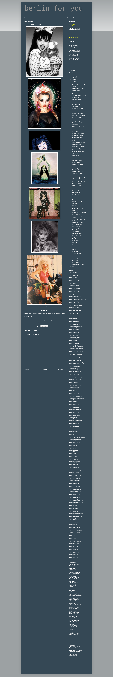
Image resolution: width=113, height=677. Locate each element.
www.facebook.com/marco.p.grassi (77, 363)
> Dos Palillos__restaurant (77, 187)
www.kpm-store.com (74, 410)
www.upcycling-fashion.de (75, 541)
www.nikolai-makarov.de (75, 451)
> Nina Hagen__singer (76, 244)
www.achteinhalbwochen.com (76, 278)
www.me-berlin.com (74, 434)
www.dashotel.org (74, 340)
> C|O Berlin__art (75, 188)
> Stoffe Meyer (75, 260)
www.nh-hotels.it (73, 448)
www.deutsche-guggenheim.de (76, 346)
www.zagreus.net (73, 555)
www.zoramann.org (74, 557)
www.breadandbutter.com (75, 304)
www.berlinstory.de (73, 584)
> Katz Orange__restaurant (77, 255)
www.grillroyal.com (74, 382)
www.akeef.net (73, 283)
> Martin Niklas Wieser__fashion (78, 169)
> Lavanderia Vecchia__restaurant (79, 212)
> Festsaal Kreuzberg (76, 93)
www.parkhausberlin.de (75, 462)
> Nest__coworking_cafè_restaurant (79, 122)
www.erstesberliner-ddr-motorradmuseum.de (75, 358)
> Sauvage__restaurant (76, 190)
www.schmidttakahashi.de (75, 496)
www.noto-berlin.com (74, 453)
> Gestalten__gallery (76, 90)
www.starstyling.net (74, 514)
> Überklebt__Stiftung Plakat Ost (78, 222)
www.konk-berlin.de (74, 406)
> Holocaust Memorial (76, 101)
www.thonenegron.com (75, 532)
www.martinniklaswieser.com (76, 433)
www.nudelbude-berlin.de (75, 455)
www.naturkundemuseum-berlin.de (77, 447)
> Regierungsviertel (76, 192)
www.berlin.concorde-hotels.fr (76, 296)
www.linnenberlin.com (74, 423)
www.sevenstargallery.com (75, 503)
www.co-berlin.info (74, 335)
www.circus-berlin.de (74, 330)
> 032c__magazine (75, 231)
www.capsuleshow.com (75, 323)
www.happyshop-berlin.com (76, 385)
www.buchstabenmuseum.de (76, 305)
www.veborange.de (74, 544)
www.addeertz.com (74, 282)
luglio (73, 266)
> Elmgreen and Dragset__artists (78, 181)
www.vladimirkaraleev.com (75, 548)
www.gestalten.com (74, 380)
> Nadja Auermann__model (77, 148)
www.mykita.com (73, 445)
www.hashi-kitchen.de (74, 387)
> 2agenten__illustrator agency (78, 126)
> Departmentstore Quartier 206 (78, 88)
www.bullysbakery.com (75, 307)
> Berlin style (74, 242)
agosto (73, 81)
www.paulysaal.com (74, 467)
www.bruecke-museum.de (74, 591)
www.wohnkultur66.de (74, 552)
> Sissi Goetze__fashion (77, 160)
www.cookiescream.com (75, 337)
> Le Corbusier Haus (76, 162)
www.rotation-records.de (75, 486)
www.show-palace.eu (74, 505)
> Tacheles (74, 86)
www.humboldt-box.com (75, 395)
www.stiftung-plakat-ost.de (75, 518)
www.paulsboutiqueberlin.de (76, 466)
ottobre (73, 77)
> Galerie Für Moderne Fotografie (78, 84)
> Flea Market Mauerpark (77, 99)
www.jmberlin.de (73, 401)
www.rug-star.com (74, 488)
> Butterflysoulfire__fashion (77, 121)
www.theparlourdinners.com (76, 530)
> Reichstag (74, 205)
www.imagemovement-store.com (77, 398)
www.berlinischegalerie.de (75, 301)
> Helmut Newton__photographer (78, 146)
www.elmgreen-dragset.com (76, 354)
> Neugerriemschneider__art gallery (79, 237)
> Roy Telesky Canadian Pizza (78, 166)
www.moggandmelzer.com (75, 443)
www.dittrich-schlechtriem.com (76, 348)
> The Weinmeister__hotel (77, 173)
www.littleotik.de (73, 425)
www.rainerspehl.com (74, 473)
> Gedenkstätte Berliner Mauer (78, 264)
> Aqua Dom (74, 196)
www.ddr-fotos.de (74, 342)
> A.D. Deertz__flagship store (78, 151)
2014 (72, 68)
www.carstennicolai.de (75, 324)
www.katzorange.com (74, 404)
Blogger (66, 670)
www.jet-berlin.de (73, 399)
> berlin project (75, 124)
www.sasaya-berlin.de (74, 492)
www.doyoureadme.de (75, 353)
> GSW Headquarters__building (78, 219)
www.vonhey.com (74, 549)
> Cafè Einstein (75, 106)
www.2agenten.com (74, 275)
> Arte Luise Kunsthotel (76, 253)
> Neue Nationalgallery (76, 210)
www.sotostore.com (74, 511)
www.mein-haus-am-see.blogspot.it (77, 437)
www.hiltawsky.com (74, 391)
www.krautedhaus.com (75, 412)
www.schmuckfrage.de (75, 497)
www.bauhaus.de (73, 293)
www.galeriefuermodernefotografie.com (78, 377)
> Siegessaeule (75, 92)
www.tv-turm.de (73, 538)
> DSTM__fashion (75, 157)
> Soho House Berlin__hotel (77, 110)
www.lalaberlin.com (74, 414)
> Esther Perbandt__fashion (77, 135)
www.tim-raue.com (74, 533)
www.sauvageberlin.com (75, 494)
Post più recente (28, 369)
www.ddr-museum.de (74, 343)
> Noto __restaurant (76, 226)
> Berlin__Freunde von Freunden (78, 115)
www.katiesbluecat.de (74, 403)
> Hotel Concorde (75, 220)
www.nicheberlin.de (74, 450)
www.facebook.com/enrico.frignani (77, 362)
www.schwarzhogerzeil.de (75, 499)
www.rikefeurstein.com (75, 483)
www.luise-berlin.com (74, 426)
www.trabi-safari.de (74, 535)
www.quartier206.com (74, 472)
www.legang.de (73, 417)
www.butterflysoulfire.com (75, 308)
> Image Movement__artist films (78, 201)
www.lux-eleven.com (74, 428)
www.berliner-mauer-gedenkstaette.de (78, 299)
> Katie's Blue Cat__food (77, 194)
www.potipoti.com (74, 469)
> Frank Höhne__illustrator (77, 82)
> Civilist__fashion (75, 240)
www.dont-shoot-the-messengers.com (78, 351)
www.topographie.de (73, 634)
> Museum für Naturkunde (77, 97)
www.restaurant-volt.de (75, 478)
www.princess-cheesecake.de (76, 470)
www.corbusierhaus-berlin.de (76, 338)
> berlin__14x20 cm (76, 131)
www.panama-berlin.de (75, 461)
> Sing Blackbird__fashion (77, 117)
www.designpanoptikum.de (75, 345)
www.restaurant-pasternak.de (76, 477)
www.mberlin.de (72, 611)
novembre (74, 76)
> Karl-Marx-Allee (75, 256)
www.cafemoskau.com (75, 316)
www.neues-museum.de (74, 619)
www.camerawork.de (74, 319)
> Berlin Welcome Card (76, 262)
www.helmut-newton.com (75, 388)
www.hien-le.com (73, 390)
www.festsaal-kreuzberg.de (76, 366)
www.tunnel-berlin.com (75, 536)
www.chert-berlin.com (74, 327)
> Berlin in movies (75, 198)
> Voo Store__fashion (76, 119)
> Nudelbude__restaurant (77, 168)
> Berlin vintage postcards (77, 235)
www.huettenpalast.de (74, 393)
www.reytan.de (73, 481)
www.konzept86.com (74, 407)
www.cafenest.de (73, 318)
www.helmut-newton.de (74, 607)
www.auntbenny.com (74, 291)
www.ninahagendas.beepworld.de (44, 320)
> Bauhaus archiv (75, 130)
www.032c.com (73, 272)
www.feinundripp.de (74, 365)
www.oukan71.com (74, 459)
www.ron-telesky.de (74, 484)
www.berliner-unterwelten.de (75, 580)
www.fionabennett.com (75, 368)
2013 (72, 70)
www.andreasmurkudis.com (76, 286)
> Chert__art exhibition (76, 185)
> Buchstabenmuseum (76, 183)
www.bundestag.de (73, 626)
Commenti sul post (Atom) (34, 371)
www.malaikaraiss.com (75, 429)
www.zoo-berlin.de (73, 655)
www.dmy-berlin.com (74, 349)
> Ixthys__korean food (76, 111)
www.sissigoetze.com (74, 507)
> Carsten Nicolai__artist (77, 128)
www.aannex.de (73, 277)
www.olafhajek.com (74, 458)
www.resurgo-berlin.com (75, 480)
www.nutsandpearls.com (75, 456)
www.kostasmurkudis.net (75, 409)
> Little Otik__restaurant (76, 249)
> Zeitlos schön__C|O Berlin (77, 108)
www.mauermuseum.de (74, 599)
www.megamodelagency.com (76, 436)
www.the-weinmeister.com (75, 522)
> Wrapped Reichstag (76, 207)
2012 (72, 72)
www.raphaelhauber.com (75, 475)
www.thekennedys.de (74, 529)
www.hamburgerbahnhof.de (76, 384)
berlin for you (53, 9)
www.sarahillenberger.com (75, 491)
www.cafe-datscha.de (74, 312)
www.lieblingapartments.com (76, 420)
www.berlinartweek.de (74, 297)
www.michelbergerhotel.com (76, 440)
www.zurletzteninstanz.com (76, 559)
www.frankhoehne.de (74, 374)
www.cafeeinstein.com (75, 315)
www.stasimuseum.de (73, 630)
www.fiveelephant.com (75, 369)
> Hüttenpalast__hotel (76, 144)
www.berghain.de (74, 294)
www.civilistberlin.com (74, 332)
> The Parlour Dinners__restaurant (79, 95)
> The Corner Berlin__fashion (78, 208)
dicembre (74, 74)
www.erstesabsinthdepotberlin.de (77, 356)
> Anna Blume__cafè (76, 104)
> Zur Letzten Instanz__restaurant (78, 258)
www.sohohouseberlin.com (75, 510)
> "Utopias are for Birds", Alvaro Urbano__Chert (78, 179)
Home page (44, 369)
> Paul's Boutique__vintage (77, 238)
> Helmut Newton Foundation (78, 246)
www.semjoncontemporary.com (76, 500)
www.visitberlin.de (74, 546)
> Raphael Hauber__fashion (77, 113)
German (40, 313)
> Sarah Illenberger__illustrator (78, 133)
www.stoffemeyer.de (74, 519)
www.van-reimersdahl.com (75, 543)
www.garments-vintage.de (75, 379)
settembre (74, 79)
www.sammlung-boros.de (75, 489)
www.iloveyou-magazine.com (76, 396)
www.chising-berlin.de (74, 329)
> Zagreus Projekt (75, 229)
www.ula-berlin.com (74, 540)
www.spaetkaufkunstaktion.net (76, 513)
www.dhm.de (72, 603)
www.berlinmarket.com (75, 302)
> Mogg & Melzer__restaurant (78, 139)
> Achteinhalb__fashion (76, 247)
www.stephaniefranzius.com (76, 516)
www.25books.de (73, 274)
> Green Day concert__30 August (78, 142)
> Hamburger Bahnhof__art (77, 171)
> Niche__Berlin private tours (77, 224)
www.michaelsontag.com (75, 439)
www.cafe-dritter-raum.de (75, 313)
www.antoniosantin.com (75, 288)
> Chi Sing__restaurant (76, 140)
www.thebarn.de (73, 524)
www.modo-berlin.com (75, 442)
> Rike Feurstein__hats (76, 233)
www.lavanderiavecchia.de (75, 415)
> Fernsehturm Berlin (76, 214)
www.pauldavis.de (74, 464)
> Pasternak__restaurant (77, 199)
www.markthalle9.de (74, 431)
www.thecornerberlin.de (75, 527)
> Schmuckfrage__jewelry (77, 158)
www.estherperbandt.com (75, 360)
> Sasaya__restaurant (76, 149)
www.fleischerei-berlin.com (75, 371)
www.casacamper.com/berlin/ (76, 326)
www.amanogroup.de (74, 285)
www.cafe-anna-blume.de (75, 310)
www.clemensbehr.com (75, 334)
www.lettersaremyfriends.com (76, 418)
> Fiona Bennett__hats (76, 175)
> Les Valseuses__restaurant (78, 102)
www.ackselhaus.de (74, 280)
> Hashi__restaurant (76, 155)
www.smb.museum (74, 508)
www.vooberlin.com (74, 551)
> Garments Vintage (76, 153)
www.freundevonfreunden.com (76, 376)
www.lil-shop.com (74, 421)
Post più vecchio (61, 369)
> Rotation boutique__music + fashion (79, 228)
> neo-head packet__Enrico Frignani (79, 177)
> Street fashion (75, 251)
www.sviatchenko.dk (74, 521)
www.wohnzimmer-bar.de (75, 554)
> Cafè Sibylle (74, 203)
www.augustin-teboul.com (75, 289)
